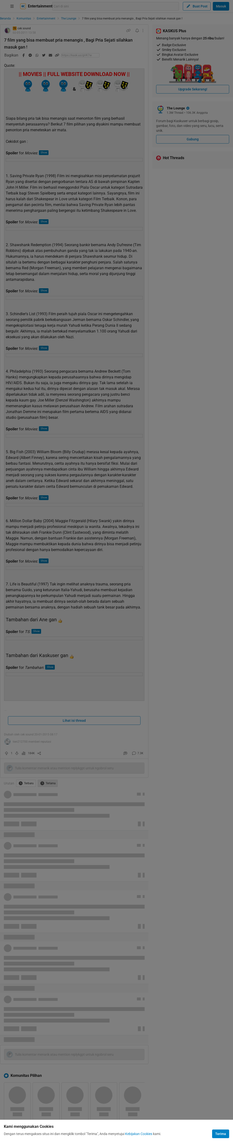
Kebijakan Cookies (138, 1134)
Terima (220, 1134)
